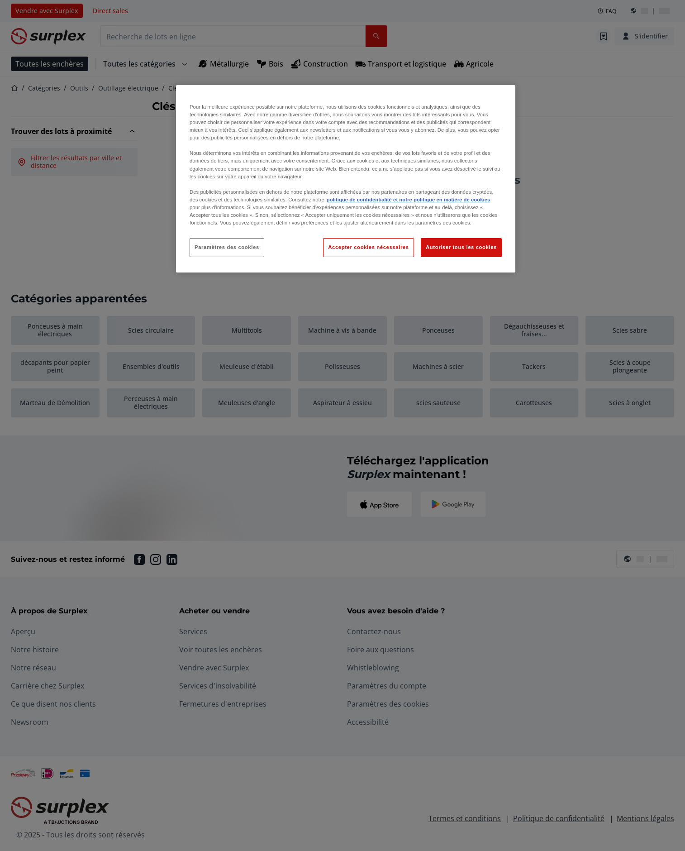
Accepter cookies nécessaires (368, 247)
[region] (345, 179)
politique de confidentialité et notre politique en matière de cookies (408, 199)
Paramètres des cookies (227, 247)
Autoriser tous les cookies (461, 247)
